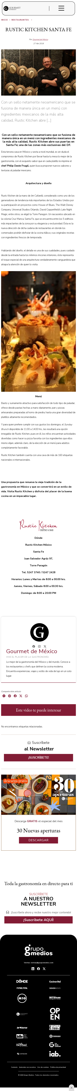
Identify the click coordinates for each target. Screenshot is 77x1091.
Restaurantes (22, 20)
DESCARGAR (39, 840)
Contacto (14, 1067)
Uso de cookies (43, 1067)
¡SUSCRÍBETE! (38, 757)
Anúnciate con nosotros (27, 1067)
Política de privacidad (58, 1067)
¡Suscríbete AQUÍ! (38, 919)
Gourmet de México (40, 39)
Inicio (6, 20)
